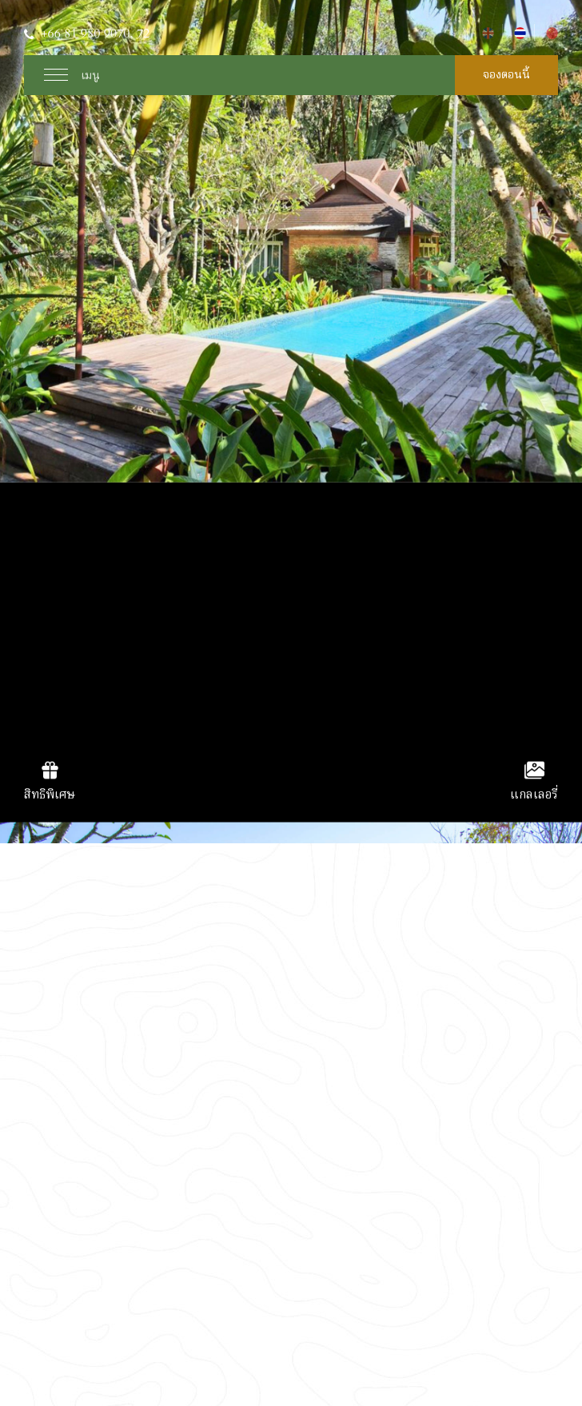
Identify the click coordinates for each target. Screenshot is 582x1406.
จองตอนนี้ (506, 74)
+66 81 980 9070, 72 (95, 33)
